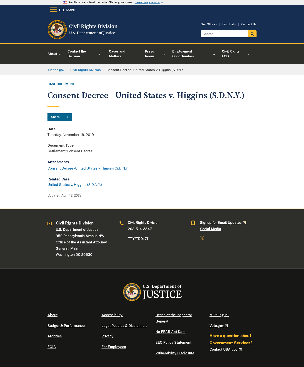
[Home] (82, 38)
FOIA (51, 347)
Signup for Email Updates (223, 223)
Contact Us (249, 24)
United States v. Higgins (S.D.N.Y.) (74, 185)
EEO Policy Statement (173, 342)
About (52, 315)
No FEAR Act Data (170, 332)
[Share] (59, 117)
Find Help (229, 24)
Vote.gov (219, 326)
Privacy (107, 336)
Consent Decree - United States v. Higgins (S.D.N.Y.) (88, 168)
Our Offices (209, 24)
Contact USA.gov (226, 349)
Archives (54, 336)
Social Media (210, 229)
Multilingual (219, 315)
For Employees (113, 347)
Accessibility (112, 315)
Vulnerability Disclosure (174, 353)
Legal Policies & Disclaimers (124, 326)
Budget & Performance (66, 326)
